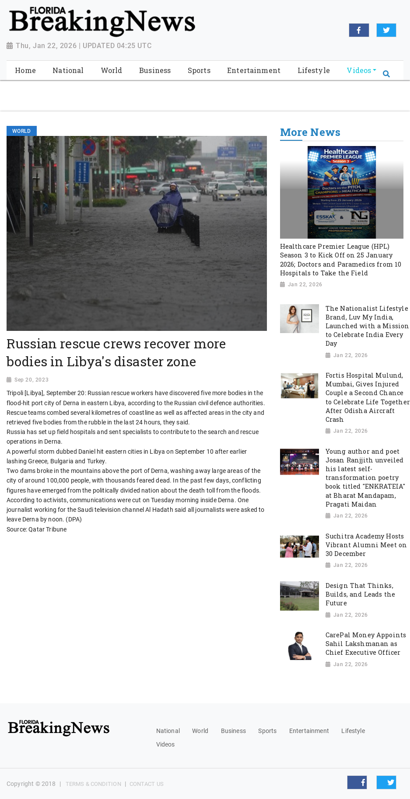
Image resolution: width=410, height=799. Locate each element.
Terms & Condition (93, 784)
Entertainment (309, 730)
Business (233, 730)
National (168, 730)
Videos (165, 744)
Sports (267, 730)
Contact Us (147, 784)
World (200, 730)
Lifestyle (352, 730)
